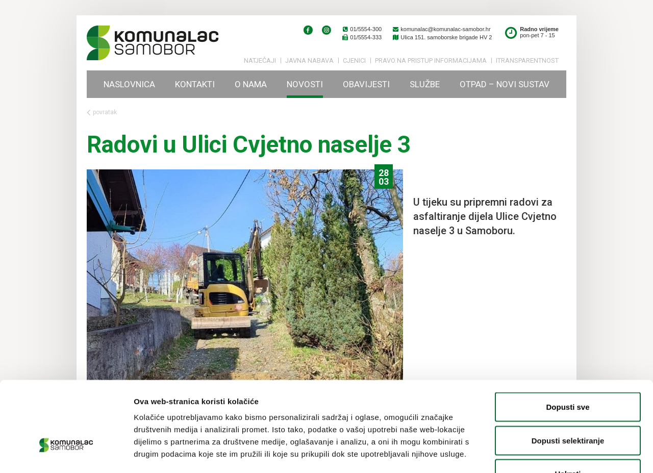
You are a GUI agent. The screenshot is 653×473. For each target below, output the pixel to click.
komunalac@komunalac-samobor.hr (441, 29)
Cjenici (354, 60)
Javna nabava (309, 60)
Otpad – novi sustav (504, 84)
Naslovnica (129, 84)
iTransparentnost (527, 60)
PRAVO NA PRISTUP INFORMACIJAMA (431, 60)
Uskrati (568, 406)
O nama (251, 84)
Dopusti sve (567, 339)
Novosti (305, 84)
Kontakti (195, 84)
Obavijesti (366, 84)
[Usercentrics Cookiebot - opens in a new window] (66, 453)
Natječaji (260, 60)
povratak (102, 112)
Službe (425, 84)
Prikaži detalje (529, 453)
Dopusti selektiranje (568, 372)
